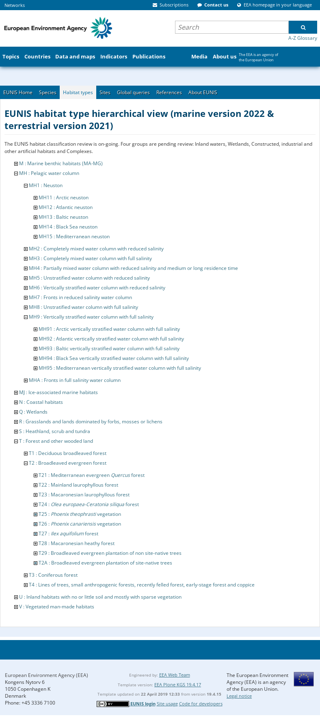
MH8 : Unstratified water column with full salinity (83, 307)
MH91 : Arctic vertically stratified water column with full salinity (109, 329)
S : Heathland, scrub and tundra (54, 431)
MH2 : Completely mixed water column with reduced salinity (96, 248)
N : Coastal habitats (41, 402)
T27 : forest (68, 533)
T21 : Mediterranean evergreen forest (92, 475)
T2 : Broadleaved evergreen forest (67, 462)
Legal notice (239, 696)
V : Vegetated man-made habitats (56, 606)
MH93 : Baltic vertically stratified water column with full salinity (109, 348)
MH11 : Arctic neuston (64, 197)
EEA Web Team (174, 675)
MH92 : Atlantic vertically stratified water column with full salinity (111, 338)
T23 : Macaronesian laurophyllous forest (84, 494)
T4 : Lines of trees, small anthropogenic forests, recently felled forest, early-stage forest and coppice (142, 584)
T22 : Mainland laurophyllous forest (78, 484)
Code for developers (201, 704)
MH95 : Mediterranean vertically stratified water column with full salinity (120, 367)
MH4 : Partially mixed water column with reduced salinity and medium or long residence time (133, 268)
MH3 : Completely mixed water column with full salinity (90, 258)
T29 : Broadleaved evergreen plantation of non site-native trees (110, 553)
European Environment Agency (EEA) (46, 675)
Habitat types (78, 92)
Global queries (133, 92)
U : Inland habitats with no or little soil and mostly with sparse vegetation (100, 596)
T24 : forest (89, 504)
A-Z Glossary (302, 37)
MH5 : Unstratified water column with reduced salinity (89, 277)
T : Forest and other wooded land (56, 441)
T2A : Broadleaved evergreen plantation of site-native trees (105, 562)
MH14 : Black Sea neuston (68, 226)
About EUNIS (202, 92)
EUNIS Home (17, 92)
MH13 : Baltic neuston (63, 216)
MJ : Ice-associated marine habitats (58, 392)
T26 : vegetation (80, 523)
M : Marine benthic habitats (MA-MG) (61, 163)
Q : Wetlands (33, 411)
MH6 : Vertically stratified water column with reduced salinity (97, 287)
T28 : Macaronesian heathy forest (77, 543)
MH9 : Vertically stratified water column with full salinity (91, 316)
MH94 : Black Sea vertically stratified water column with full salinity (114, 358)
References (169, 92)
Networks (14, 5)
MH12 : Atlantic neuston (66, 207)
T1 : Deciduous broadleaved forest (67, 453)
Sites (104, 92)
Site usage (167, 704)
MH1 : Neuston (46, 185)
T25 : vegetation (80, 514)
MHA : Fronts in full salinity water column (75, 380)
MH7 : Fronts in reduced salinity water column (80, 297)
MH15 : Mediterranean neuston (74, 236)
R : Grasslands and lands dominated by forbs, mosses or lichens (90, 421)
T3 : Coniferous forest (53, 574)
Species (47, 92)
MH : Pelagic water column (49, 173)
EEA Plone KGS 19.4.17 (177, 684)
